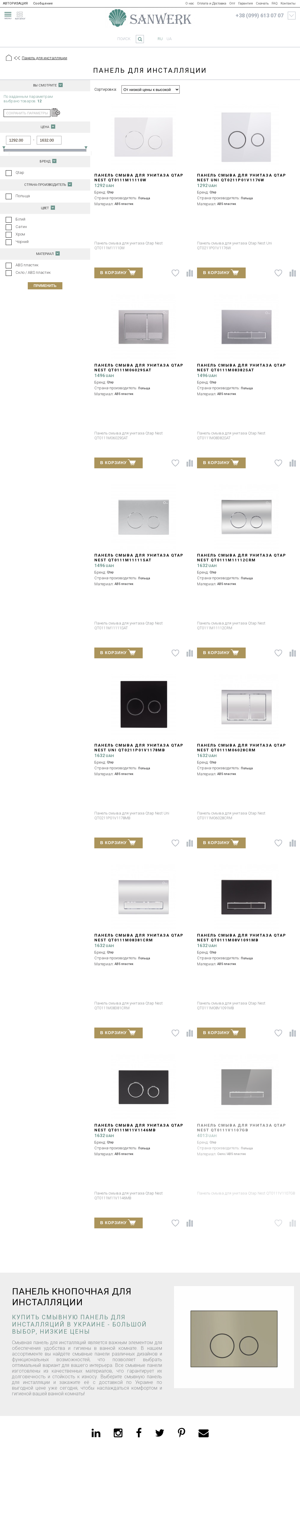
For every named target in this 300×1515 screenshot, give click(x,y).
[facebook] (138, 1433)
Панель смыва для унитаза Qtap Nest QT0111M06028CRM (241, 747)
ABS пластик (27, 265)
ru (160, 39)
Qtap (20, 172)
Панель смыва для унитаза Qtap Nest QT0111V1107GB (241, 1127)
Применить (45, 286)
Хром (20, 234)
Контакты (288, 3)
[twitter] (159, 1433)
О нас (189, 3)
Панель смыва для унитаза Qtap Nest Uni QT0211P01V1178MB (139, 747)
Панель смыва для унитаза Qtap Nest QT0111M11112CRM (241, 557)
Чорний (22, 241)
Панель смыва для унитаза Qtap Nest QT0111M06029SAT (139, 367)
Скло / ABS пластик (33, 272)
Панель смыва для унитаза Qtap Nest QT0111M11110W (139, 177)
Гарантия (245, 3)
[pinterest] (181, 1433)
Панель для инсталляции (44, 58)
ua (169, 39)
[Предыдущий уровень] (17, 58)
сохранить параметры (27, 113)
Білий (20, 219)
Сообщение (43, 3)
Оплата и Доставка (211, 3)
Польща (23, 196)
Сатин (21, 226)
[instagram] (118, 1433)
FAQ (275, 3)
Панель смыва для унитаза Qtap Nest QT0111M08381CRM (139, 937)
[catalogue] (22, 14)
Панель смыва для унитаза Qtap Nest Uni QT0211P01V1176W (241, 177)
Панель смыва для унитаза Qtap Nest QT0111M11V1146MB (139, 1127)
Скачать (262, 3)
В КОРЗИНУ (118, 272)
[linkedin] (96, 1433)
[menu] (7, 14)
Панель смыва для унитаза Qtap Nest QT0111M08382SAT (241, 367)
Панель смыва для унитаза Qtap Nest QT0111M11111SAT (139, 557)
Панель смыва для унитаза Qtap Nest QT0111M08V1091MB (241, 937)
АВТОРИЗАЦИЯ (15, 3)
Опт (232, 3)
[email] (204, 1433)
